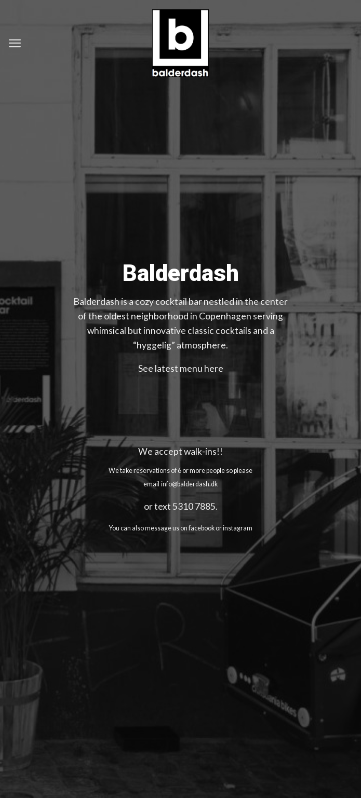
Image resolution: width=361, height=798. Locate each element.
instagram (237, 528)
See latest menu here (180, 368)
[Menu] (15, 43)
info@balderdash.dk (189, 484)
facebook (202, 528)
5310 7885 (194, 506)
